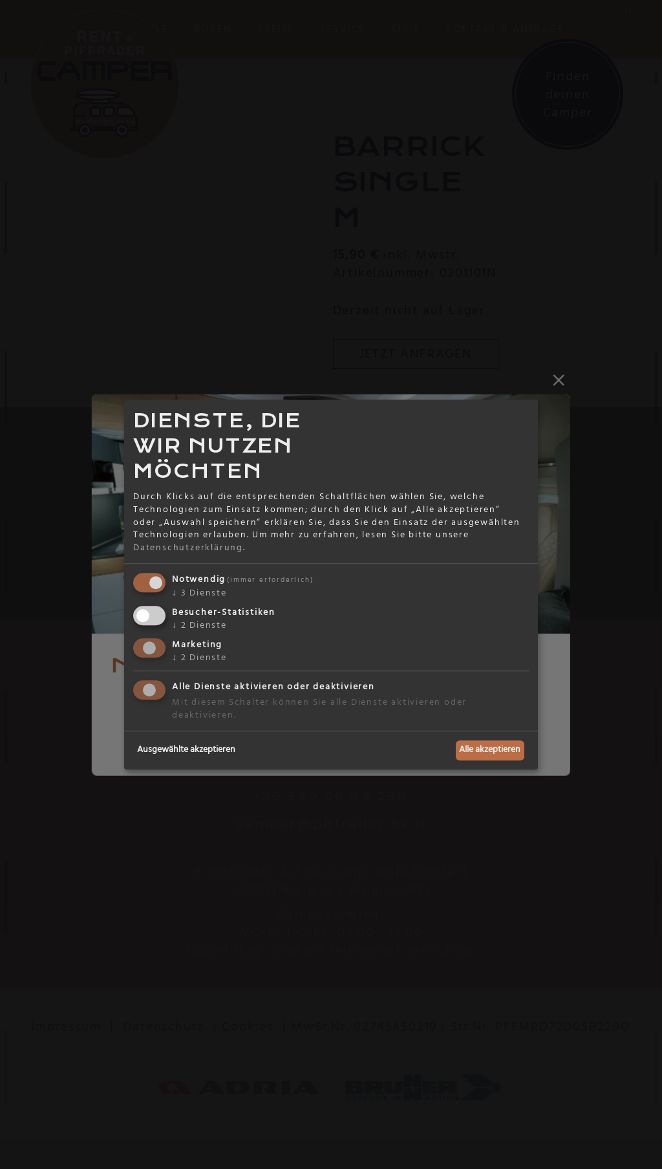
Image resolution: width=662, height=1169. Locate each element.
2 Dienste (199, 625)
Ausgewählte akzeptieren (186, 750)
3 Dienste (199, 593)
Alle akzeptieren (489, 750)
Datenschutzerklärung (188, 547)
